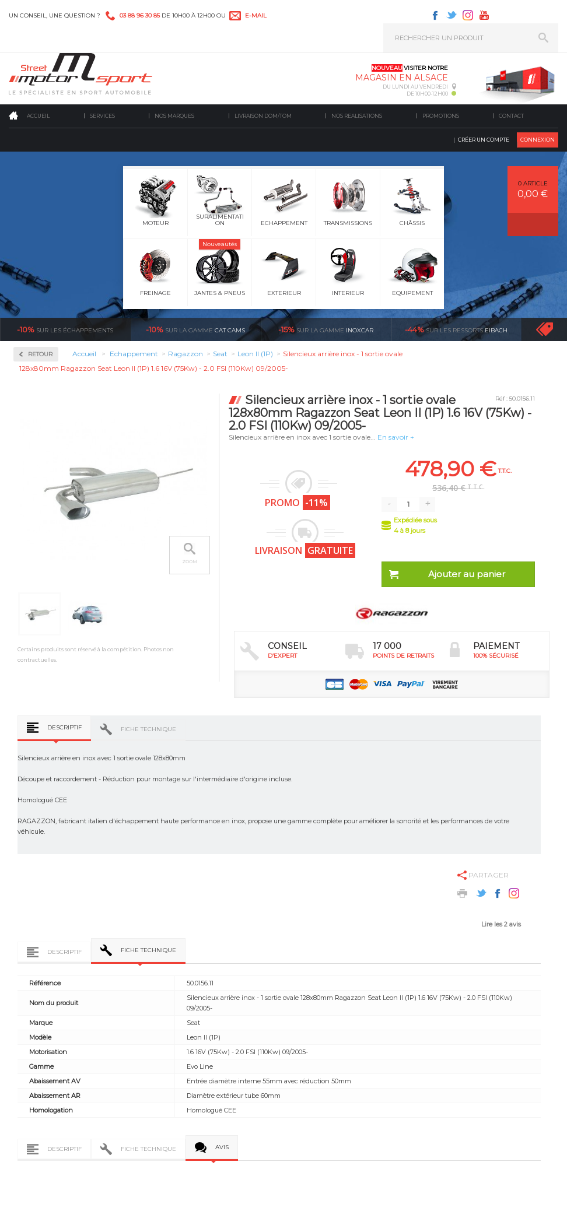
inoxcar (325, 329)
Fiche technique (148, 729)
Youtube (484, 15)
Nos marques (174, 116)
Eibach (456, 329)
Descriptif (64, 727)
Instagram (468, 15)
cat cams (195, 329)
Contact (511, 116)
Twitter (451, 15)
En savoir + (395, 437)
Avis (222, 1147)
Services (102, 116)
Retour (40, 354)
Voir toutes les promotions (554, 329)
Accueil (38, 116)
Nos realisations (356, 116)
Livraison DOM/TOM (263, 116)
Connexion (537, 139)
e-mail (256, 15)
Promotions (440, 116)
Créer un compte (483, 139)
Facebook (435, 15)
